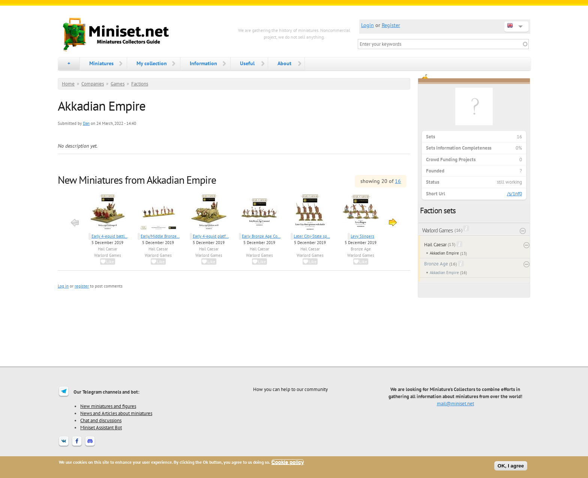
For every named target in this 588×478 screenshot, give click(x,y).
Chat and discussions (101, 420)
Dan (86, 123)
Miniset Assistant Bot (101, 427)
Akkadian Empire (444, 253)
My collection (151, 63)
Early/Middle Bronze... (160, 236)
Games (117, 84)
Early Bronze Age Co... (261, 236)
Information (203, 63)
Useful (247, 63)
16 (398, 181)
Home (68, 84)
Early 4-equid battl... (110, 236)
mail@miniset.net (455, 403)
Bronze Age (361, 249)
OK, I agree (511, 466)
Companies (92, 84)
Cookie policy (288, 462)
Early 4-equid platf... (211, 236)
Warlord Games (107, 255)
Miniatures (101, 63)
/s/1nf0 (514, 193)
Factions (139, 84)
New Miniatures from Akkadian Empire (137, 180)
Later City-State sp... (312, 236)
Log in (63, 286)
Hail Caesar (107, 249)
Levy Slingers (362, 236)
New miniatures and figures (108, 406)
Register (391, 25)
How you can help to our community (290, 389)
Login (367, 25)
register (82, 286)
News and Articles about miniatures (116, 413)
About (284, 63)
